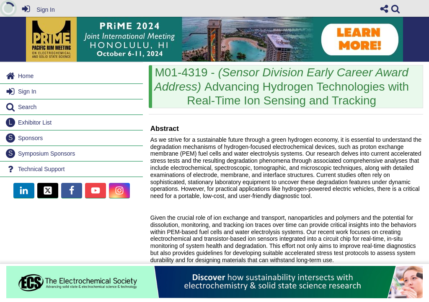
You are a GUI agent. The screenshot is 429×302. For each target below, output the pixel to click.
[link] (395, 8)
